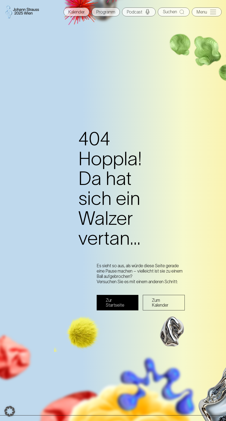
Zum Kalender (160, 303)
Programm (105, 12)
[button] (9, 411)
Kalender (76, 12)
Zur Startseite (115, 303)
